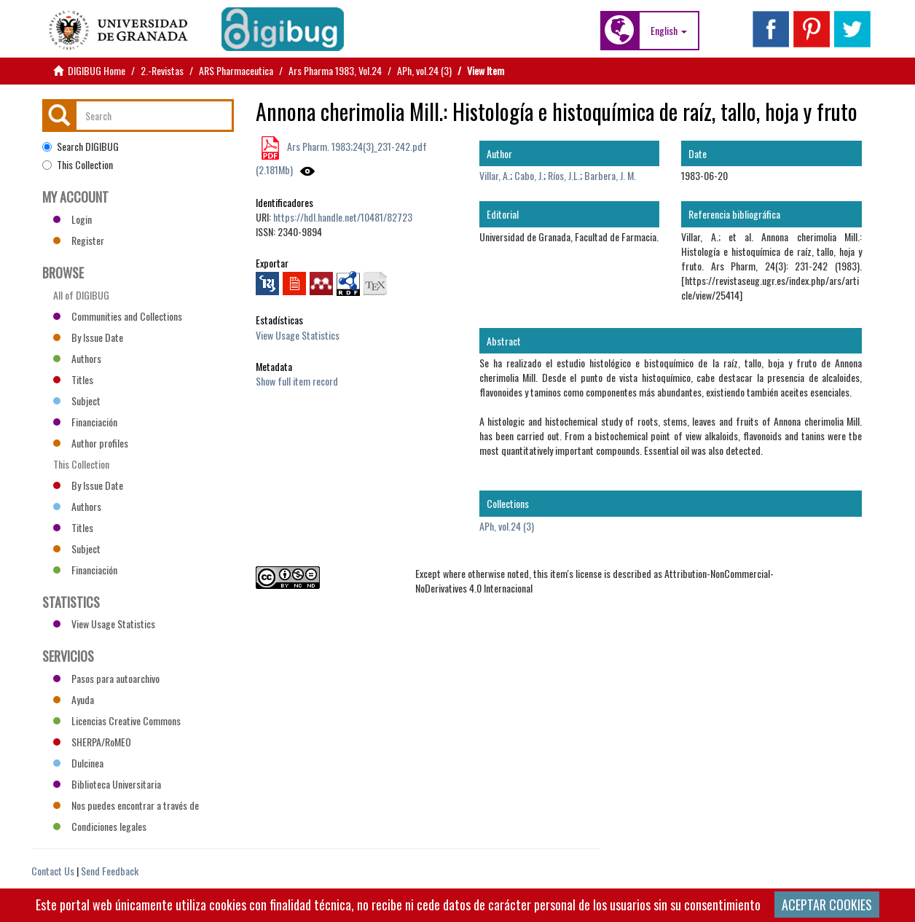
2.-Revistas (162, 70)
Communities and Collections (117, 316)
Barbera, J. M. (610, 175)
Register (78, 240)
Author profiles (90, 442)
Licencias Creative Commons (117, 720)
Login (72, 219)
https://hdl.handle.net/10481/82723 (342, 216)
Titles (73, 379)
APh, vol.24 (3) (424, 70)
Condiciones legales (99, 826)
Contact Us (52, 870)
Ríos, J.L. (564, 175)
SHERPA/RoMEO (92, 741)
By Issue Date (88, 337)
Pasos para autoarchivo (106, 678)
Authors (77, 358)
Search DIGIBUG (80, 146)
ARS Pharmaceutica (236, 70)
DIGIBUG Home (96, 70)
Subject (77, 400)
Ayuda (73, 699)
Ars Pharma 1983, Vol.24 (335, 70)
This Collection (77, 164)
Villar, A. (494, 175)
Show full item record (297, 380)
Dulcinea (78, 762)
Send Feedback (109, 870)
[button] (668, 30)
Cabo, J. (528, 175)
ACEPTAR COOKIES (827, 904)
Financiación (85, 421)
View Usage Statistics (297, 335)
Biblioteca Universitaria (107, 784)
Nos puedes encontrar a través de (126, 805)
